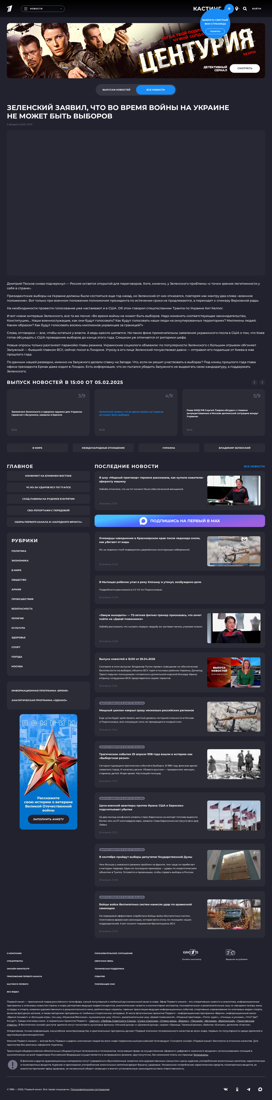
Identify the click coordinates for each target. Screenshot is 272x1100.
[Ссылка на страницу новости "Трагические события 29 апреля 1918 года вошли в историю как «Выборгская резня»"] (179, 764)
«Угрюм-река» (168, 1020)
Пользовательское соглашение (114, 953)
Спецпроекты (15, 961)
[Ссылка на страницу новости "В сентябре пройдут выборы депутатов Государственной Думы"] (179, 865)
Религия (18, 618)
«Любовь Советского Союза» (118, 1020)
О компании (14, 953)
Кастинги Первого (17, 984)
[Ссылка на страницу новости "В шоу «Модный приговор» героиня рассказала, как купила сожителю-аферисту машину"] (179, 491)
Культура (18, 627)
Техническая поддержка (109, 968)
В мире (37, 447)
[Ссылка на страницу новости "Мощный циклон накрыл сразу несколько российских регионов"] (179, 717)
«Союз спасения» (147, 1020)
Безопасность (22, 608)
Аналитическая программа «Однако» (39, 700)
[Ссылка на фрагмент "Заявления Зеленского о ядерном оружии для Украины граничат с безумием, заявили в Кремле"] (48, 412)
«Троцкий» (196, 1020)
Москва (17, 666)
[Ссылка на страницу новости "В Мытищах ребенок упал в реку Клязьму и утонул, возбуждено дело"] (179, 589)
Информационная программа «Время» (40, 690)
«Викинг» (183, 1020)
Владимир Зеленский (234, 447)
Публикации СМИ (105, 984)
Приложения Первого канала (24, 976)
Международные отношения (103, 447)
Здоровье (19, 637)
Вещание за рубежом (237, 955)
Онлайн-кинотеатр (18, 968)
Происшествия (22, 599)
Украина (168, 447)
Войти (256, 8)
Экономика (20, 560)
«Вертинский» (226, 1020)
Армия (16, 589)
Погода (17, 656)
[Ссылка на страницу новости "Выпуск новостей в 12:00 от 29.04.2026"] (179, 672)
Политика (19, 551)
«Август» (94, 1020)
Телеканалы (200, 1054)
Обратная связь (104, 961)
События (100, 976)
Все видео (13, 992)
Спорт (16, 647)
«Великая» (210, 1020)
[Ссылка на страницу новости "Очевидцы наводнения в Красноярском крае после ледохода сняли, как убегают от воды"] (179, 551)
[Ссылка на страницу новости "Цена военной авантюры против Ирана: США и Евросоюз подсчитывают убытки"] (179, 815)
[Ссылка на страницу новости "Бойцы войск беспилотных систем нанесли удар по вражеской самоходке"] (179, 914)
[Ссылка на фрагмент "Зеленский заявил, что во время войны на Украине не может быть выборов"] (136, 412)
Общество (19, 579)
